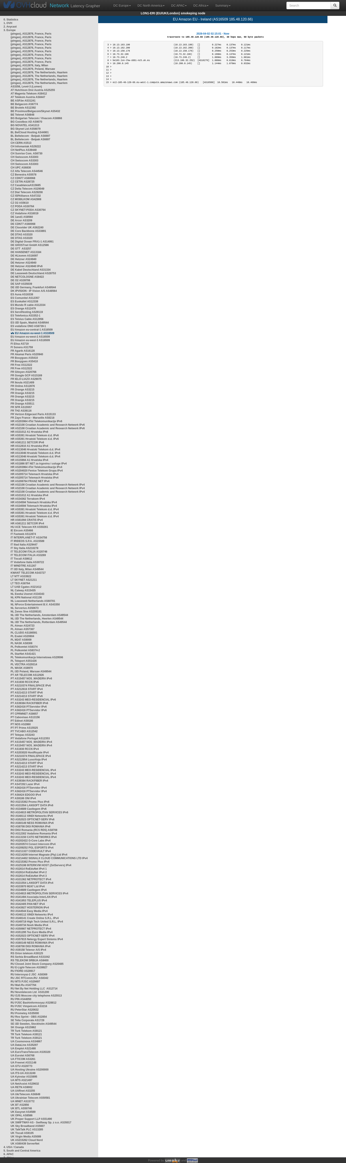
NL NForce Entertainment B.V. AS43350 (35, 604)
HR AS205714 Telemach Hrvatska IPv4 (34, 474)
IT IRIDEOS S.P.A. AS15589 (27, 541)
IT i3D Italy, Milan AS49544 (27, 569)
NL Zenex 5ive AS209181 (26, 611)
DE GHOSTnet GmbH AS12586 (30, 245)
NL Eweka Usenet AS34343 (27, 593)
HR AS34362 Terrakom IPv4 (28, 498)
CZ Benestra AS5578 (23, 174)
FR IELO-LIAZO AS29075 (26, 379)
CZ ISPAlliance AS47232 (26, 195)
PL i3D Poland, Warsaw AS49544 (31, 671)
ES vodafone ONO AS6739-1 (28, 326)
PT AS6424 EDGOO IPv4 (26, 794)
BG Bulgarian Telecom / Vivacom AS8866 (36, 118)
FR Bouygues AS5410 (24, 357)
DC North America (151, 5)
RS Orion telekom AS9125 (27, 953)
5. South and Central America (22, 1150)
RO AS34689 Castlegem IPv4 (29, 889)
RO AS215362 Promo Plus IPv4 (30, 861)
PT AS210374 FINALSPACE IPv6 (31, 685)
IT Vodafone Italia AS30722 (27, 562)
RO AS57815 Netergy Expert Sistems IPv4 (37, 939)
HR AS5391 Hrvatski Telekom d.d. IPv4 (35, 509)
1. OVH (8, 23)
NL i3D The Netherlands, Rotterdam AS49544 (39, 622)
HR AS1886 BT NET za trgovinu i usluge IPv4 (39, 463)
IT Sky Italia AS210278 (24, 548)
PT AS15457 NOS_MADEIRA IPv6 (31, 678)
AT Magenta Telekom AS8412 (29, 93)
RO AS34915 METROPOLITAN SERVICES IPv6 (39, 812)
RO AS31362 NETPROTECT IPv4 (31, 879)
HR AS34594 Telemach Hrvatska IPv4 (34, 502)
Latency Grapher (75, 5)
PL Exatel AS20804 (22, 636)
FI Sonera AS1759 (22, 347)
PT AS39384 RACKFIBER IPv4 (29, 780)
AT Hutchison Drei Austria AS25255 (33, 90)
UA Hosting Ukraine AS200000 (30, 1069)
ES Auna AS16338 (22, 294)
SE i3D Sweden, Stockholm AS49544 (33, 1023)
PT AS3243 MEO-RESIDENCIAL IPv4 (33, 770)
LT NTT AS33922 (21, 576)
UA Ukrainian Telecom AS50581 (30, 1097)
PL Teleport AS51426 (24, 660)
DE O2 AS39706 (20, 280)
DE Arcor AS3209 (21, 220)
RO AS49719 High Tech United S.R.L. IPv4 (37, 921)
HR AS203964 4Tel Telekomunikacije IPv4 (36, 467)
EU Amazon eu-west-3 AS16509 (30, 340)
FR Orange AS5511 (22, 403)
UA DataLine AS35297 (24, 1045)
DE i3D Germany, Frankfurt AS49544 (33, 287)
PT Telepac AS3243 (23, 734)
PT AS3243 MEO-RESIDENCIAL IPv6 (33, 699)
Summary (223, 5)
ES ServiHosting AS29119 (27, 312)
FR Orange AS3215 (22, 389)
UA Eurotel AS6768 (22, 1055)
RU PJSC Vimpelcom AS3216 (29, 1006)
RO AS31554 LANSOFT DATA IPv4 (32, 882)
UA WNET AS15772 (22, 1101)
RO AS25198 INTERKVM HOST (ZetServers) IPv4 (41, 865)
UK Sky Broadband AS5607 (28, 1126)
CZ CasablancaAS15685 (26, 185)
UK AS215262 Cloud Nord (27, 1140)
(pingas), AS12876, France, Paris (31, 33)
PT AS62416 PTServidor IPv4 (29, 787)
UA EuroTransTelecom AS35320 (30, 1052)
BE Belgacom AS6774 (24, 104)
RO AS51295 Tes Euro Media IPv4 (32, 932)
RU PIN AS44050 (21, 999)
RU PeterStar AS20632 (25, 1009)
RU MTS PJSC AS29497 (25, 981)
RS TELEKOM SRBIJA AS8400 (30, 960)
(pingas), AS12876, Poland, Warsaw (33, 68)
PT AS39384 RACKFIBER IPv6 (29, 703)
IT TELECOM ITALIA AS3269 (28, 555)
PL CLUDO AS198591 (24, 632)
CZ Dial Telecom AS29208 (27, 192)
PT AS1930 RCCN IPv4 (25, 749)
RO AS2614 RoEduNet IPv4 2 (29, 872)
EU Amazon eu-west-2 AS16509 (30, 336)
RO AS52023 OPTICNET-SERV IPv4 (33, 935)
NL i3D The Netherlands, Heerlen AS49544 (37, 618)
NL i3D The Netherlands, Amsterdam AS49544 (39, 615)
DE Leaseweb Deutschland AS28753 (33, 273)
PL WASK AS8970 (22, 667)
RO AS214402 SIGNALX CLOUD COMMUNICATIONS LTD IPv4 (49, 858)
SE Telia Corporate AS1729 (27, 1020)
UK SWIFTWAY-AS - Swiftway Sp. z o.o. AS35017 (41, 1122)
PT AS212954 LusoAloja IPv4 (29, 759)
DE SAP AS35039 (21, 283)
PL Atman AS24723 (22, 625)
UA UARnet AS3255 (23, 1090)
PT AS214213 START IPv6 (27, 692)
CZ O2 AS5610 (20, 202)
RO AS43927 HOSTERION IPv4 (30, 907)
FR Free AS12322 (21, 364)
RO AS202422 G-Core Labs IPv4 (31, 840)
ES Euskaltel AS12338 (24, 301)
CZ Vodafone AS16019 (24, 213)
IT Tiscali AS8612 (21, 558)
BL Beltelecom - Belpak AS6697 (30, 135)
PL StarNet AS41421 (23, 653)
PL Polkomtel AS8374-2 (25, 650)
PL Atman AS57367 (22, 629)
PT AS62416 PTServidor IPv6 (29, 706)
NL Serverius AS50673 (25, 608)
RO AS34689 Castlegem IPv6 (29, 808)
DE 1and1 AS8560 (22, 216)
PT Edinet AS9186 (22, 720)
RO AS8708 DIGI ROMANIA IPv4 (31, 946)
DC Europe (122, 5)
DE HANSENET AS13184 (26, 252)
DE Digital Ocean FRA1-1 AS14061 (32, 241)
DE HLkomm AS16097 (24, 255)
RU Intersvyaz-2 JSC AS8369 (29, 974)
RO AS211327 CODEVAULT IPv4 (31, 851)
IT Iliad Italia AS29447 (24, 544)
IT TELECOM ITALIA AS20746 (29, 551)
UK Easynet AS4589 (23, 1111)
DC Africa (201, 5)
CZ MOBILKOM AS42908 (26, 199)
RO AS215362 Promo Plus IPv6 (30, 801)
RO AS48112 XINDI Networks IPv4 (32, 914)
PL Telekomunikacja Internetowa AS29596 (37, 657)
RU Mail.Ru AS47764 (23, 985)
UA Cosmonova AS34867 (26, 1041)
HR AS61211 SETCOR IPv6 (27, 442)
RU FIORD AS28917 (23, 971)
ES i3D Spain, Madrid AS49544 (30, 322)
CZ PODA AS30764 (22, 206)
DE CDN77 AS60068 (23, 224)
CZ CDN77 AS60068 (23, 178)
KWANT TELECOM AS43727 (28, 572)
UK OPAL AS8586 (21, 1115)
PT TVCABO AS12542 (24, 731)
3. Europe (10, 30)
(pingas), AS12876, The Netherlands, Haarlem (39, 72)
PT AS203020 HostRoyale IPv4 (30, 752)
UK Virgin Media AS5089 (26, 1136)
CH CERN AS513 (21, 142)
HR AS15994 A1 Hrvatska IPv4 (29, 460)
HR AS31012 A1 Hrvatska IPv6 (29, 431)
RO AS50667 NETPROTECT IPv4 (31, 928)
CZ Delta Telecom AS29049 (27, 188)
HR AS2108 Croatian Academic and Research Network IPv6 (48, 424)
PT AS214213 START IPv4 (27, 763)
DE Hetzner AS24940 (23, 259)
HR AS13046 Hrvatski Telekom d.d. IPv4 (35, 449)
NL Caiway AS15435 (23, 590)
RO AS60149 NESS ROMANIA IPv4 (32, 942)
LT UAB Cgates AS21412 (26, 586)
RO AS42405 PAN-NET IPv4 (28, 904)
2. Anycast (10, 26)
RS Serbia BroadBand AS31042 (30, 956)
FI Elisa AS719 (20, 343)
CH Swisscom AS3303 (24, 157)
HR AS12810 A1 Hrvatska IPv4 (29, 445)
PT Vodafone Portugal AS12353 (30, 738)
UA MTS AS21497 (21, 1080)
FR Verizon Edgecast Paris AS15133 (33, 414)
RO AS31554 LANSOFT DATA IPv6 (32, 805)
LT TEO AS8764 (20, 583)
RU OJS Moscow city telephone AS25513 (36, 995)
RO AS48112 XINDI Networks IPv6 (32, 815)
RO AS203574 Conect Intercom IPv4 (33, 844)
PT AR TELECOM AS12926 (27, 675)
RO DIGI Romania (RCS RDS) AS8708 (34, 830)
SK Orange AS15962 (23, 1027)
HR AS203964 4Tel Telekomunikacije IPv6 (36, 421)
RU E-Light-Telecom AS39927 (29, 967)
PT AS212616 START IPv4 (27, 689)
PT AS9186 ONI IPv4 (23, 798)
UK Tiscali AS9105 (22, 1133)
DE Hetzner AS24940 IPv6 (27, 266)
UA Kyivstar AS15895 (24, 1076)
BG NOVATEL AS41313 (25, 125)
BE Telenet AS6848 (22, 114)
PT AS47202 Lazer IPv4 (25, 784)
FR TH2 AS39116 (21, 410)
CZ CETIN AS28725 (22, 181)
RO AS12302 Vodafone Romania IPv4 (34, 833)
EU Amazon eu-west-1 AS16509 (34, 333)
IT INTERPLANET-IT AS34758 (29, 537)
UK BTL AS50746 (21, 1108)
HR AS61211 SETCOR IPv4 (27, 523)
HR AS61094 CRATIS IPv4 (27, 519)
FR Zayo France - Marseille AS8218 (32, 417)
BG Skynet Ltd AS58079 (26, 128)
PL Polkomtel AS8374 (24, 646)
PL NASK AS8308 (21, 643)
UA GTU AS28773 (21, 1066)
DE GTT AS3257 (21, 248)
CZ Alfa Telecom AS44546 (27, 171)
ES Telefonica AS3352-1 (25, 315)
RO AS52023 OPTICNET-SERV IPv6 (33, 819)
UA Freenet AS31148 (23, 1062)
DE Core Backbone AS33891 (28, 231)
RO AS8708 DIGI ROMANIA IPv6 (31, 826)
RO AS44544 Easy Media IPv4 (29, 911)
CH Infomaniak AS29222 (26, 146)
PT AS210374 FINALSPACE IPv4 (31, 756)
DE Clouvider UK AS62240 (27, 227)
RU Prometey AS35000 (25, 1013)
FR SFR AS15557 (21, 407)
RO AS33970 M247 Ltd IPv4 (28, 886)
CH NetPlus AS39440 (24, 150)
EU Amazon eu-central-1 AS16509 (32, 329)
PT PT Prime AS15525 (24, 727)
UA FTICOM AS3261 (23, 1059)
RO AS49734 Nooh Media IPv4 (29, 925)
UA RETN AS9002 (21, 1087)
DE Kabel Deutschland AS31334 (31, 269)
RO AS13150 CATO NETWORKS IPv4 (34, 837)
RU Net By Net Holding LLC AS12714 (34, 988)
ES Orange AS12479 (23, 308)
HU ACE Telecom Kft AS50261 (29, 527)
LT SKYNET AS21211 (24, 579)
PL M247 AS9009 (21, 639)
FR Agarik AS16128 (23, 350)
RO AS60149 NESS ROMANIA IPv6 (32, 823)
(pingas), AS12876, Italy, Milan (29, 65)
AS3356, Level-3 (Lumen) (26, 86)
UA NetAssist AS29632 (25, 1083)
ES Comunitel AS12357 (25, 298)
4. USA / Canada (14, 1147)
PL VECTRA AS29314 (24, 664)
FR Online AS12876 (23, 386)
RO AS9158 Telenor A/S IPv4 (28, 949)
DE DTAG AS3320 (21, 234)
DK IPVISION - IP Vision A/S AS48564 (34, 290)
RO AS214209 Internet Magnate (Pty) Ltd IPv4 (39, 854)
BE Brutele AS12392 (23, 107)
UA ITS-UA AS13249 (23, 1073)
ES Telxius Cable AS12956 (27, 319)
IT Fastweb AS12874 (23, 534)
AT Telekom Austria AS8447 (28, 97)
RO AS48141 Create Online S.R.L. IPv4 (35, 918)
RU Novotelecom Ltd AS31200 (30, 992)
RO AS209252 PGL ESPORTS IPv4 (32, 847)
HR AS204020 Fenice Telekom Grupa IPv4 (37, 470)
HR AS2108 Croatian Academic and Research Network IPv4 (48, 484)
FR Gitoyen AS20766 (23, 371)
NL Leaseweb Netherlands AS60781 (33, 601)
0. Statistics (11, 19)
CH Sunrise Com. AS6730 (26, 153)
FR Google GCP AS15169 (26, 375)
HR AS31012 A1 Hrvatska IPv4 (29, 495)
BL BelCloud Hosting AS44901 (30, 132)
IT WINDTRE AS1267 (23, 565)
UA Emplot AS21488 (23, 1048)
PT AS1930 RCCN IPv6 (25, 682)
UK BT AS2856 (20, 1104)
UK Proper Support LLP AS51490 (31, 1118)
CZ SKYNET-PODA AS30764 (28, 209)
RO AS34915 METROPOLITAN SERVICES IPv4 (39, 893)
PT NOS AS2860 (21, 724)
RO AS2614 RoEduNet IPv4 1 (29, 868)
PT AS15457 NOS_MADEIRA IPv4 (31, 741)
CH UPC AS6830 (21, 167)
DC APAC (179, 5)
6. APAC (9, 1154)
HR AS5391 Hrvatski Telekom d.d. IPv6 (35, 435)
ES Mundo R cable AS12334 (28, 305)
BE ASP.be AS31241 (23, 100)
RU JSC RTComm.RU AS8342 (29, 978)
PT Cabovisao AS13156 (25, 717)
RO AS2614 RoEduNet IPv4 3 (29, 875)
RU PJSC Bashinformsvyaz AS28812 (33, 1002)
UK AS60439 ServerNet (25, 1143)
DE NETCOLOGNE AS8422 (27, 276)
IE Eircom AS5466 (22, 530)
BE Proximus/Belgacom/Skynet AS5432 (35, 111)
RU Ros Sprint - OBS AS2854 (29, 1016)
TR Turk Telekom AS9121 (26, 1030)
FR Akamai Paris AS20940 (27, 354)
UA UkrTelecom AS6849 (25, 1094)
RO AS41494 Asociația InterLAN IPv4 (34, 897)
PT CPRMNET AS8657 (24, 713)
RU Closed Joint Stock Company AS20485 (37, 963)
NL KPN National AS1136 (26, 597)
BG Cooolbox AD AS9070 (26, 121)
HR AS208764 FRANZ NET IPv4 (30, 481)
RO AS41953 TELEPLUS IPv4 (29, 900)
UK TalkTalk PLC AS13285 (27, 1129)
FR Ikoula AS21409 (22, 382)
